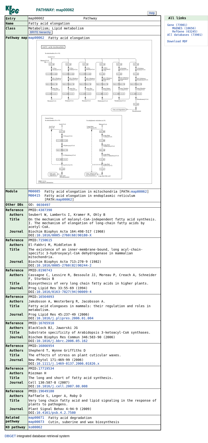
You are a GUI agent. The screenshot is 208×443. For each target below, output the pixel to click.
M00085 (34, 192)
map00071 (36, 418)
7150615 (45, 240)
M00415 (34, 196)
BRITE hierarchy (40, 32)
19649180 (46, 391)
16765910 (46, 323)
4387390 (45, 210)
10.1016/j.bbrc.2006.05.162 (61, 341)
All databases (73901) (185, 34)
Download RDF (177, 41)
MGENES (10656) (184, 28)
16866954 (46, 346)
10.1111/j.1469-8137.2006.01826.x (67, 364)
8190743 (45, 271)
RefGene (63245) (184, 31)
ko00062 (35, 427)
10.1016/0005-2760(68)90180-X (63, 236)
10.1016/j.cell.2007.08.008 (61, 387)
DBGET (10, 436)
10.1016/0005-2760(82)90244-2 (63, 266)
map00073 (36, 422)
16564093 (46, 297)
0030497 (43, 205)
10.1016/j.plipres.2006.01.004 (64, 319)
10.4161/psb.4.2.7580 (56, 413)
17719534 (46, 369)
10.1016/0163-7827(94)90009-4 (63, 292)
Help (152, 13)
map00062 (36, 38)
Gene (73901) (177, 25)
